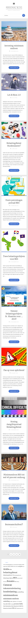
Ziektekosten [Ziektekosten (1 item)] (19, 608)
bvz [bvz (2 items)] (15, 581)
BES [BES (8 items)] (15, 578)
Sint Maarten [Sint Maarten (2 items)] (14, 606)
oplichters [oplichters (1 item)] (15, 601)
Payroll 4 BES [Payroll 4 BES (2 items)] (6, 604)
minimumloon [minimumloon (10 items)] (10, 595)
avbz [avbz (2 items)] (10, 569)
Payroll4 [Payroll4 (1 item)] (20, 601)
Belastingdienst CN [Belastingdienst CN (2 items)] (8, 575)
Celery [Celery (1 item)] (18, 581)
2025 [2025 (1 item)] (17, 566)
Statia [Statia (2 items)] (9, 608)
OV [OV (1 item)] (17, 601)
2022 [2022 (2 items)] (9, 566)
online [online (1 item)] (11, 601)
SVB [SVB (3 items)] (13, 608)
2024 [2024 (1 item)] (15, 566)
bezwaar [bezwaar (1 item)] (5, 581)
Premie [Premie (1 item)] (12, 604)
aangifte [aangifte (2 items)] (20, 566)
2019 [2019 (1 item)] (7, 566)
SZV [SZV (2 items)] (15, 608)
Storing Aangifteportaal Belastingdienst (14, 424)
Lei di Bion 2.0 (14, 95)
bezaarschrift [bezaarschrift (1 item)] (19, 578)
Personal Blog (14, 8)
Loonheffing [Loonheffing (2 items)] (20, 592)
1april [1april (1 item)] (4, 566)
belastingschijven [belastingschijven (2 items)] (8, 578)
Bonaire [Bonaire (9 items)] (10, 581)
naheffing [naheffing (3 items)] (6, 601)
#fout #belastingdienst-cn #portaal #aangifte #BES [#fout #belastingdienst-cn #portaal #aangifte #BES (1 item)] (13, 564)
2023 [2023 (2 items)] (12, 566)
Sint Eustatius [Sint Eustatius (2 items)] (7, 606)
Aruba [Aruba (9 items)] (6, 569)
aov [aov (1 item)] (23, 566)
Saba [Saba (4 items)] (21, 604)
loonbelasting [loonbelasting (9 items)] (10, 591)
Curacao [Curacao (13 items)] (7, 585)
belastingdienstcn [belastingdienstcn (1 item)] (17, 575)
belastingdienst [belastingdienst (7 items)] (10, 572)
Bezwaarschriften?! (14, 524)
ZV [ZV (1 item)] (22, 608)
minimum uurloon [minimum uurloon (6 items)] (11, 599)
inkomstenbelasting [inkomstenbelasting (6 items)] (12, 588)
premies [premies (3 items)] (16, 604)
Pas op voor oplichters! (14, 370)
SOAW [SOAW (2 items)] (20, 606)
